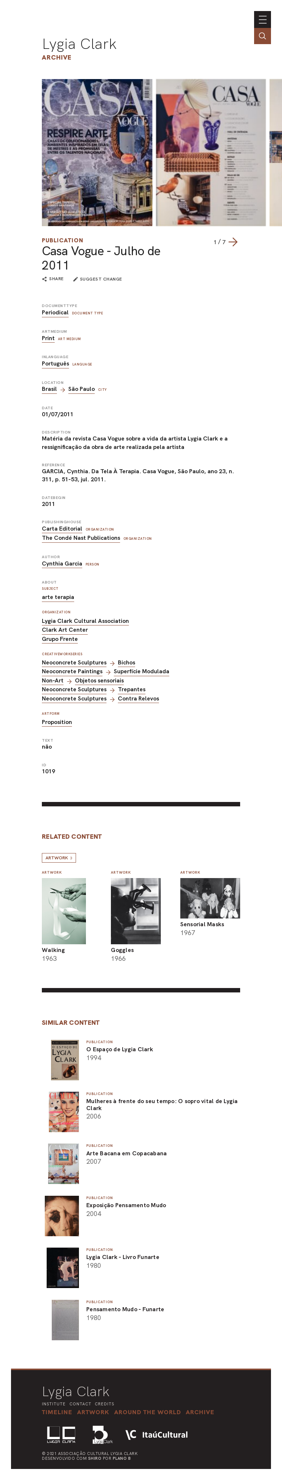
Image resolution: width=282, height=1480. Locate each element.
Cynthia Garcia (62, 563)
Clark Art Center (65, 630)
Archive (57, 57)
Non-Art (53, 680)
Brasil (49, 389)
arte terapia (58, 597)
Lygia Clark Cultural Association (85, 621)
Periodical (55, 312)
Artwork (59, 858)
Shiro (95, 1458)
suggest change (101, 279)
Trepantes (131, 689)
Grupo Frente (60, 639)
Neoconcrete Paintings (72, 671)
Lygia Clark (79, 43)
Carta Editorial (62, 528)
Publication (62, 240)
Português (55, 363)
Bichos (126, 662)
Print (48, 338)
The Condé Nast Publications (81, 538)
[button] (147, 1412)
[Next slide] (232, 241)
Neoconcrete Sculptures (74, 662)
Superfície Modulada (141, 671)
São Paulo (81, 389)
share (56, 279)
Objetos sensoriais (99, 680)
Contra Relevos (138, 698)
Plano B (122, 1458)
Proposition (57, 722)
